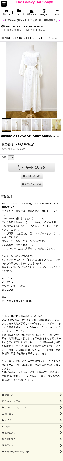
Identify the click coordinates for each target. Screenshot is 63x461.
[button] (4, 4)
